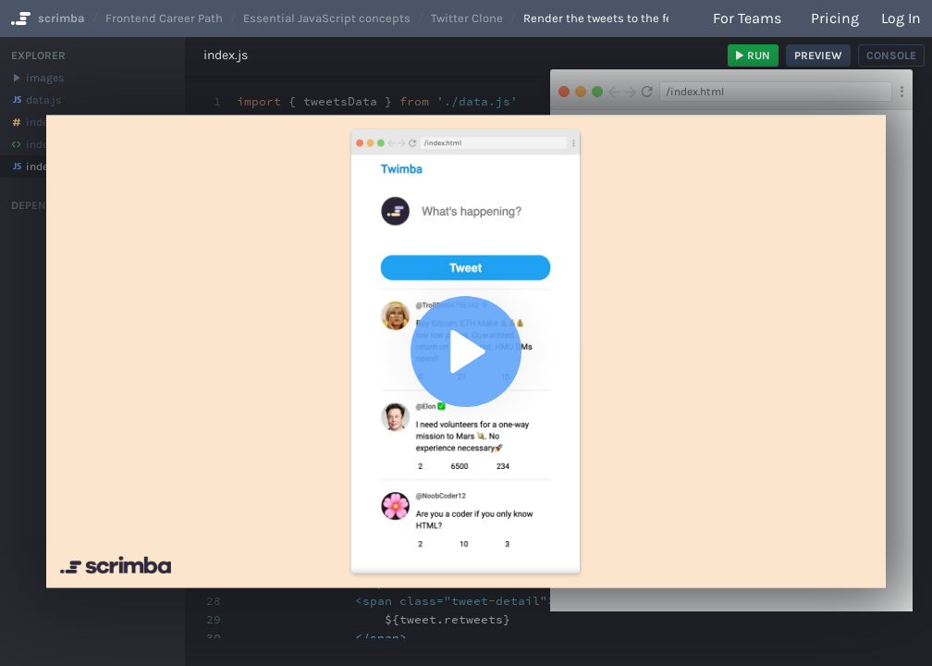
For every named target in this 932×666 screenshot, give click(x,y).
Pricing (835, 18)
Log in (901, 18)
